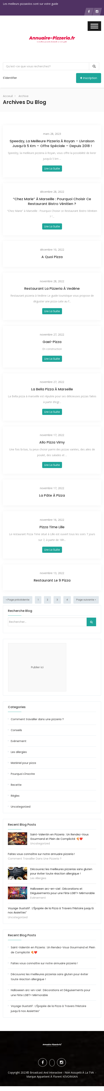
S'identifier (10, 78)
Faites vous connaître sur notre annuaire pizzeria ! (41, 854)
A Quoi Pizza (52, 256)
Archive (23, 96)
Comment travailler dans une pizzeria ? (37, 719)
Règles (15, 795)
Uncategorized (20, 806)
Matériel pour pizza (23, 763)
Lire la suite (52, 168)
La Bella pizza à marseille (52, 389)
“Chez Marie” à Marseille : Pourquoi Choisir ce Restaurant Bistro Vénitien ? (52, 201)
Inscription (88, 78)
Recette (16, 785)
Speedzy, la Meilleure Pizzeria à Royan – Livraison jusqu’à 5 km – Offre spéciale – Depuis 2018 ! (52, 143)
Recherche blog (20, 610)
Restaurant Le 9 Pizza (52, 580)
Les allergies (19, 752)
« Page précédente (17, 599)
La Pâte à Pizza (52, 495)
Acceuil (8, 96)
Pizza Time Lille (52, 527)
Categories (17, 707)
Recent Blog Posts (22, 935)
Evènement (18, 741)
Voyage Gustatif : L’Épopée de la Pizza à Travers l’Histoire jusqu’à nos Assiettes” (48, 1008)
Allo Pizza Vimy (52, 442)
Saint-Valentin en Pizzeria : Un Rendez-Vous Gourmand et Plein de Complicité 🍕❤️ (53, 949)
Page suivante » (84, 599)
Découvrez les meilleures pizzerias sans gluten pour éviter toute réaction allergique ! (49, 976)
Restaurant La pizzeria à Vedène (52, 288)
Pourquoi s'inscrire (23, 774)
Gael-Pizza (52, 341)
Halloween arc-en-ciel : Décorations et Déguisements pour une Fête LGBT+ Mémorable (50, 992)
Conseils (16, 730)
